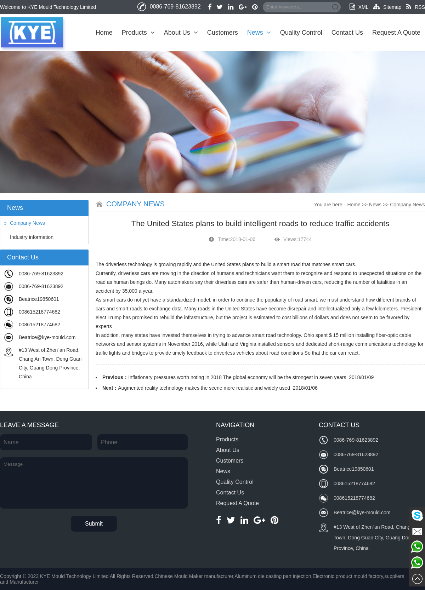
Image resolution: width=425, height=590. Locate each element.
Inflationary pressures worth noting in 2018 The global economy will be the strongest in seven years (237, 377)
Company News (24, 223)
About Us (181, 32)
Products (138, 32)
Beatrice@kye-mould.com (47, 337)
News (259, 32)
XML (359, 7)
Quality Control (301, 32)
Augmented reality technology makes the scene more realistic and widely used (204, 388)
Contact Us (347, 32)
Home (104, 32)
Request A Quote (396, 32)
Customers (222, 32)
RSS (415, 7)
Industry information (28, 237)
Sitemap (387, 7)
